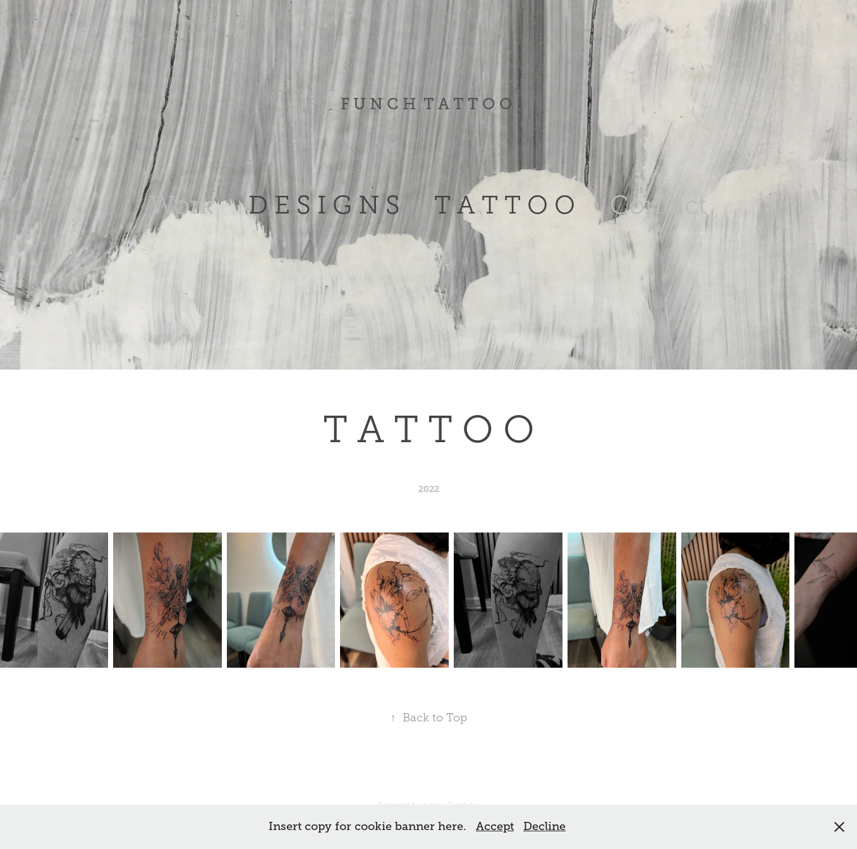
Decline (544, 826)
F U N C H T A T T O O (428, 104)
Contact (658, 205)
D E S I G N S (324, 205)
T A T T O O (504, 205)
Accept (495, 826)
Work (182, 205)
